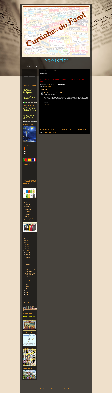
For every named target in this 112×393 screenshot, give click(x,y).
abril (27, 288)
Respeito (27, 259)
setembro (28, 278)
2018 (25, 244)
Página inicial (66, 129)
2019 (25, 242)
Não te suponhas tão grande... (29, 263)
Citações (26, 202)
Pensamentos (47, 86)
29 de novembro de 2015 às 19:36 (54, 92)
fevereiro (28, 292)
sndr (58, 388)
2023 (25, 234)
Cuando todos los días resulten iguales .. (30, 274)
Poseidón (28, 151)
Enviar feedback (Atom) (50, 132)
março (27, 290)
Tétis (45, 92)
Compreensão (28, 271)
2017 (25, 246)
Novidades (26, 214)
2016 (25, 248)
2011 (25, 302)
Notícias (26, 213)
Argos (27, 149)
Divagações (26, 206)
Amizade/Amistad (28, 201)
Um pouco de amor (29, 266)
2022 (25, 236)
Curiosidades (27, 204)
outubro (27, 276)
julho (27, 282)
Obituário (26, 216)
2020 (25, 240)
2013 (25, 299)
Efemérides (26, 207)
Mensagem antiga (84, 129)
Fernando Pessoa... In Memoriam (30, 256)
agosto (27, 280)
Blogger (70, 388)
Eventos (26, 211)
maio (27, 286)
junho (27, 284)
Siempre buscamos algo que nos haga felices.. (30, 269)
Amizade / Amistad (30, 148)
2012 (25, 300)
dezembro (28, 252)
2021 (25, 238)
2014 (25, 297)
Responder (46, 104)
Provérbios (26, 219)
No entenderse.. (28, 261)
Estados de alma (28, 209)
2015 (25, 250)
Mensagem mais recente (48, 129)
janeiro (27, 294)
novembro (28, 254)
